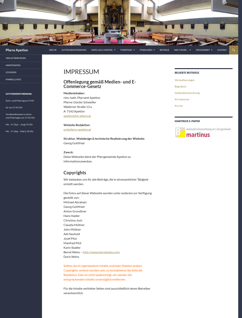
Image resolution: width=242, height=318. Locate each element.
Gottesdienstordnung (73, 50)
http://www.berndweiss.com (101, 252)
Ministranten (13, 65)
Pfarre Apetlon (17, 50)
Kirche (53, 50)
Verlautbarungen (185, 80)
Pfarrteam (126, 50)
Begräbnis (180, 86)
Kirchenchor (182, 99)
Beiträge (164, 50)
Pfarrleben (146, 50)
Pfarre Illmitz (13, 79)
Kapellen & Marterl (102, 50)
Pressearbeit (203, 50)
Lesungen (11, 72)
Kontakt (222, 50)
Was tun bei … (181, 50)
